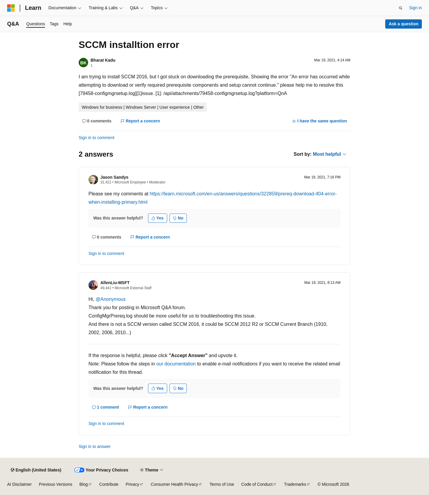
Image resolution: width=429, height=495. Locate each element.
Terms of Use (221, 484)
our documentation (176, 363)
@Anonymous (111, 299)
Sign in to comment (96, 137)
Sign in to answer (95, 446)
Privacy (132, 484)
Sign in (415, 7)
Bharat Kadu (103, 60)
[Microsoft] (11, 8)
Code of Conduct (257, 484)
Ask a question (404, 23)
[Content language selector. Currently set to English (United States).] (36, 470)
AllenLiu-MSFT (115, 282)
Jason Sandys (114, 177)
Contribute (109, 484)
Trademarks (295, 484)
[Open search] (401, 8)
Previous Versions (55, 484)
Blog (84, 484)
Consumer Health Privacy (174, 484)
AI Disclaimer (19, 484)
